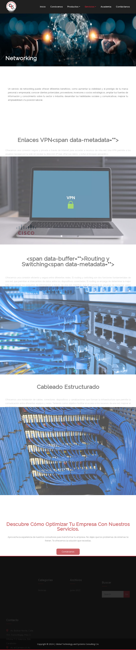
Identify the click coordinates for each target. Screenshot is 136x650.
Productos (73, 7)
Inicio (43, 7)
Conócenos (56, 7)
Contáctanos (123, 7)
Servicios (90, 7)
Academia (106, 7)
